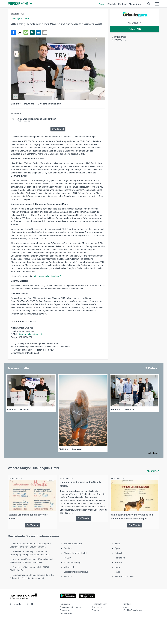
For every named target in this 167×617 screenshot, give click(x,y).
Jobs (125, 604)
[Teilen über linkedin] (38, 32)
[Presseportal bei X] (27, 601)
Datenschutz (66, 607)
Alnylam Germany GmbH (75, 550)
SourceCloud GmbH (73, 541)
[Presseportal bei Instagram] (31, 601)
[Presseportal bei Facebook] (23, 601)
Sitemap (95, 607)
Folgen (135, 29)
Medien (118, 560)
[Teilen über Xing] (32, 32)
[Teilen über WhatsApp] (25, 32)
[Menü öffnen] (156, 4)
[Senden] (44, 32)
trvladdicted (58, 129)
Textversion (97, 604)
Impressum (65, 601)
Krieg (117, 564)
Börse (117, 541)
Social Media (66, 611)
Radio (117, 569)
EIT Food (68, 574)
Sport (117, 546)
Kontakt (126, 601)
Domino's (68, 546)
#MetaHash (69, 564)
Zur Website (32, 522)
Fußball (118, 550)
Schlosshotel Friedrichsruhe (77, 569)
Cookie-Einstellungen (133, 607)
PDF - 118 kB (36, 120)
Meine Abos (135, 4)
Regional (122, 4)
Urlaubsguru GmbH (20, 19)
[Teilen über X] (19, 32)
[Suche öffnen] (149, 4)
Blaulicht (112, 4)
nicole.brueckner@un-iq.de (30, 334)
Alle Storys (134, 23)
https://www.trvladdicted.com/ (47, 276)
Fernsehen (120, 555)
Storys (102, 4)
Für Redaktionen (99, 601)
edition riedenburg (72, 560)
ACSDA (67, 555)
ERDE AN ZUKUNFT (124, 574)
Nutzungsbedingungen (70, 604)
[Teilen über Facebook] (13, 32)
